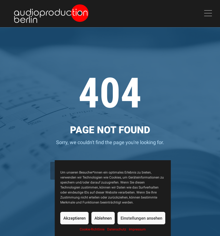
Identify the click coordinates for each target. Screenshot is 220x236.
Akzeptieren (74, 218)
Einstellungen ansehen (141, 218)
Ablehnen (103, 218)
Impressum (137, 229)
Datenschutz (116, 229)
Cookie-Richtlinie (92, 229)
